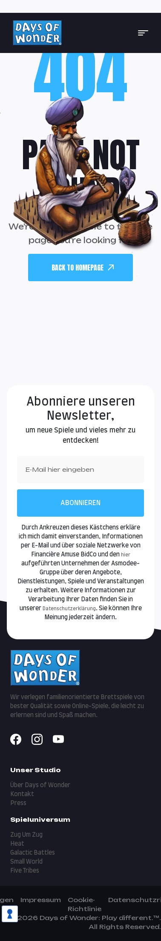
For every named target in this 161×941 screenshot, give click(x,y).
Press (18, 803)
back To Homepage (83, 267)
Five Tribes (24, 871)
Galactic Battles (32, 853)
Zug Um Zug (26, 835)
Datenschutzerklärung (69, 608)
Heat (17, 844)
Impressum (40, 899)
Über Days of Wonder (40, 785)
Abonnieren (80, 503)
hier (125, 555)
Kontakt (22, 794)
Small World (26, 862)
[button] (143, 32)
